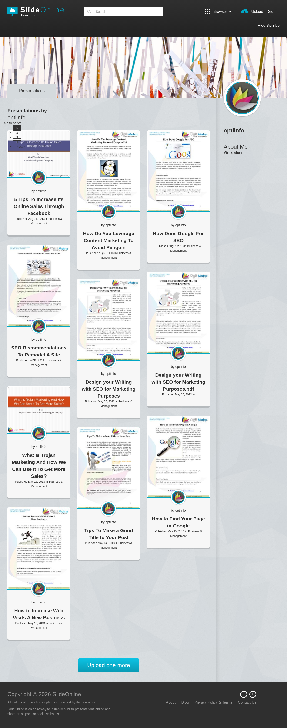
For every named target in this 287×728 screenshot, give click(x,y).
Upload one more (108, 665)
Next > (20, 146)
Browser (218, 11)
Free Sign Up (269, 25)
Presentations (32, 90)
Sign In (274, 11)
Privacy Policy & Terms (213, 702)
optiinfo (41, 191)
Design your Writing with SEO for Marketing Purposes (108, 389)
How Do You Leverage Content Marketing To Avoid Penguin (108, 240)
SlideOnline (38, 12)
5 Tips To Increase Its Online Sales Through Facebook (38, 206)
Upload (252, 11)
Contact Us (247, 702)
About (171, 702)
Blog (185, 702)
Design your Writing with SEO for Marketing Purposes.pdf (178, 382)
